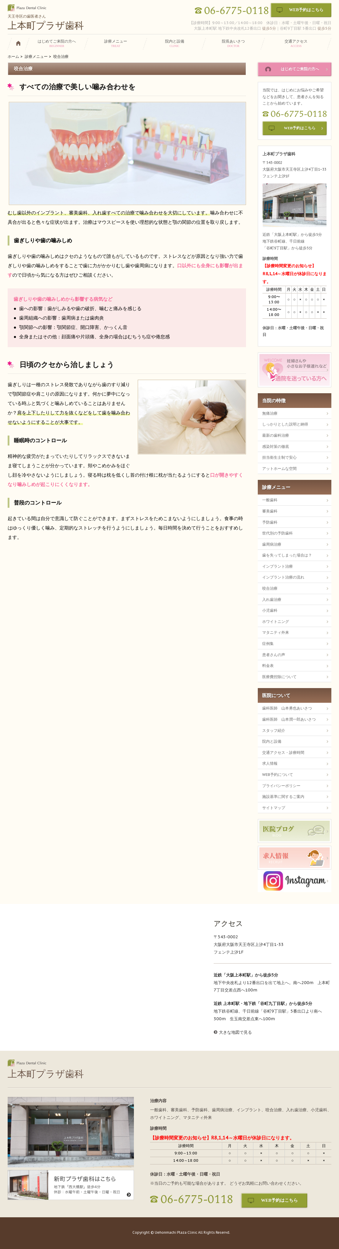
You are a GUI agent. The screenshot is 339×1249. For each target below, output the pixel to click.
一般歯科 (269, 499)
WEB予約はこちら (306, 10)
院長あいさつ (233, 43)
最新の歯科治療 (275, 435)
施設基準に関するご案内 (283, 796)
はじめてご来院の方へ (57, 43)
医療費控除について (279, 676)
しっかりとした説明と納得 (285, 424)
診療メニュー (115, 43)
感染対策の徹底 (275, 446)
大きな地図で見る (235, 1032)
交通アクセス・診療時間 (283, 752)
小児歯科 (269, 610)
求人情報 (269, 763)
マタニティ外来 (275, 632)
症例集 (268, 643)
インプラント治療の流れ (283, 577)
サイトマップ (273, 807)
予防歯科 (269, 522)
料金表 (268, 665)
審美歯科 (269, 511)
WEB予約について (277, 774)
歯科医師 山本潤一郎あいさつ (289, 719)
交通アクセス (296, 43)
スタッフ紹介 (273, 730)
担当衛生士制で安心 (279, 457)
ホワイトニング (275, 621)
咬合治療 (269, 588)
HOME (20, 44)
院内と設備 (174, 43)
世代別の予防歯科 (277, 533)
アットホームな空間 (279, 468)
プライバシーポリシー (281, 785)
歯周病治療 (271, 544)
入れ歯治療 (271, 599)
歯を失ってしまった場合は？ (287, 555)
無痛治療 (269, 413)
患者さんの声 (273, 654)
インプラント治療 (277, 566)
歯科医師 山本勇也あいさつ (287, 708)
